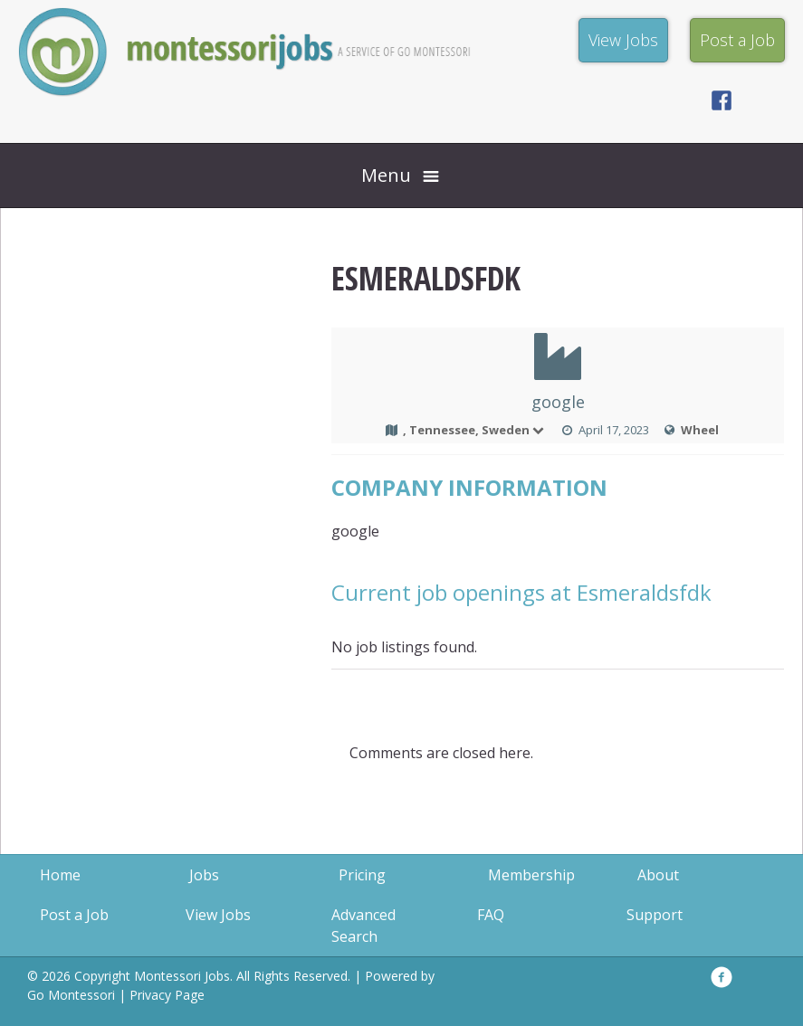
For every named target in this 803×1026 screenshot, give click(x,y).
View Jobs (218, 915)
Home (60, 875)
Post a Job (74, 915)
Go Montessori (71, 994)
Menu (386, 175)
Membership (531, 875)
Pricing (362, 875)
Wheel (700, 430)
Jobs (204, 875)
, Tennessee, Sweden (474, 430)
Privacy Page (167, 994)
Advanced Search (363, 925)
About (658, 875)
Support (654, 915)
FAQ (490, 915)
